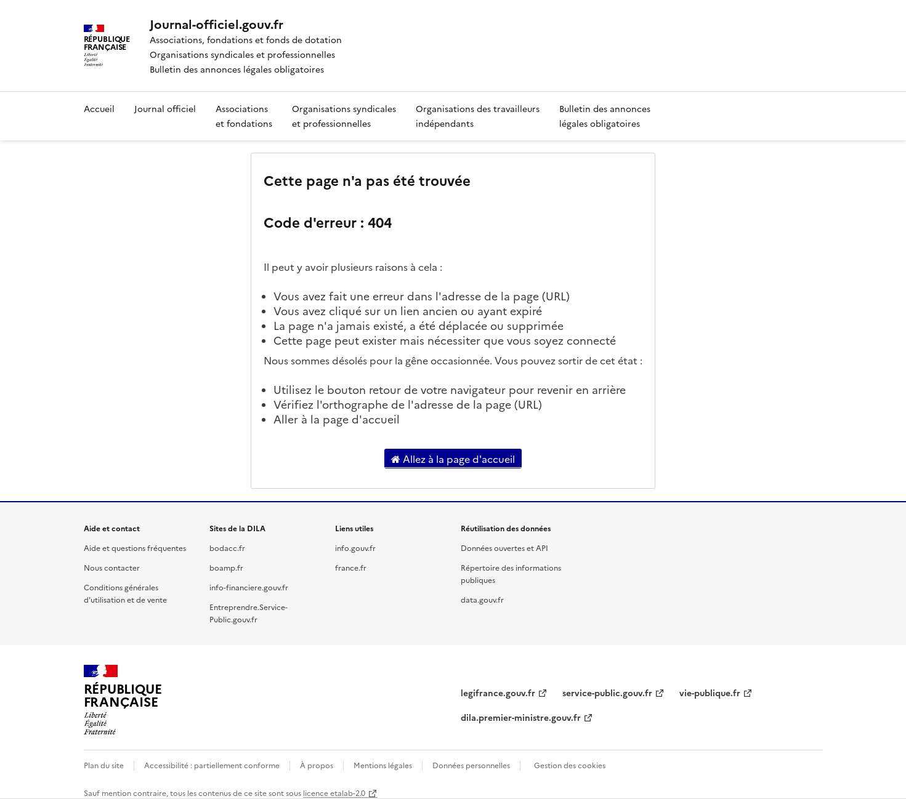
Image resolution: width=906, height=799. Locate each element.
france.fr (350, 567)
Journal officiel (165, 108)
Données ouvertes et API (504, 547)
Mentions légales (383, 765)
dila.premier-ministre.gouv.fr (521, 717)
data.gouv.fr (482, 599)
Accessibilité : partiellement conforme (212, 765)
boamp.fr (226, 567)
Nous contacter (112, 567)
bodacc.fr (227, 547)
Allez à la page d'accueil (453, 458)
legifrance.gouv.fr (498, 692)
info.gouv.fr (355, 547)
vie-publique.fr (709, 692)
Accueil (99, 108)
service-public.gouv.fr (607, 692)
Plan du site (104, 765)
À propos (316, 765)
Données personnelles (471, 765)
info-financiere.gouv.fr (248, 587)
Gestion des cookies (569, 765)
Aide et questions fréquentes (135, 547)
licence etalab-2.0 (334, 792)
